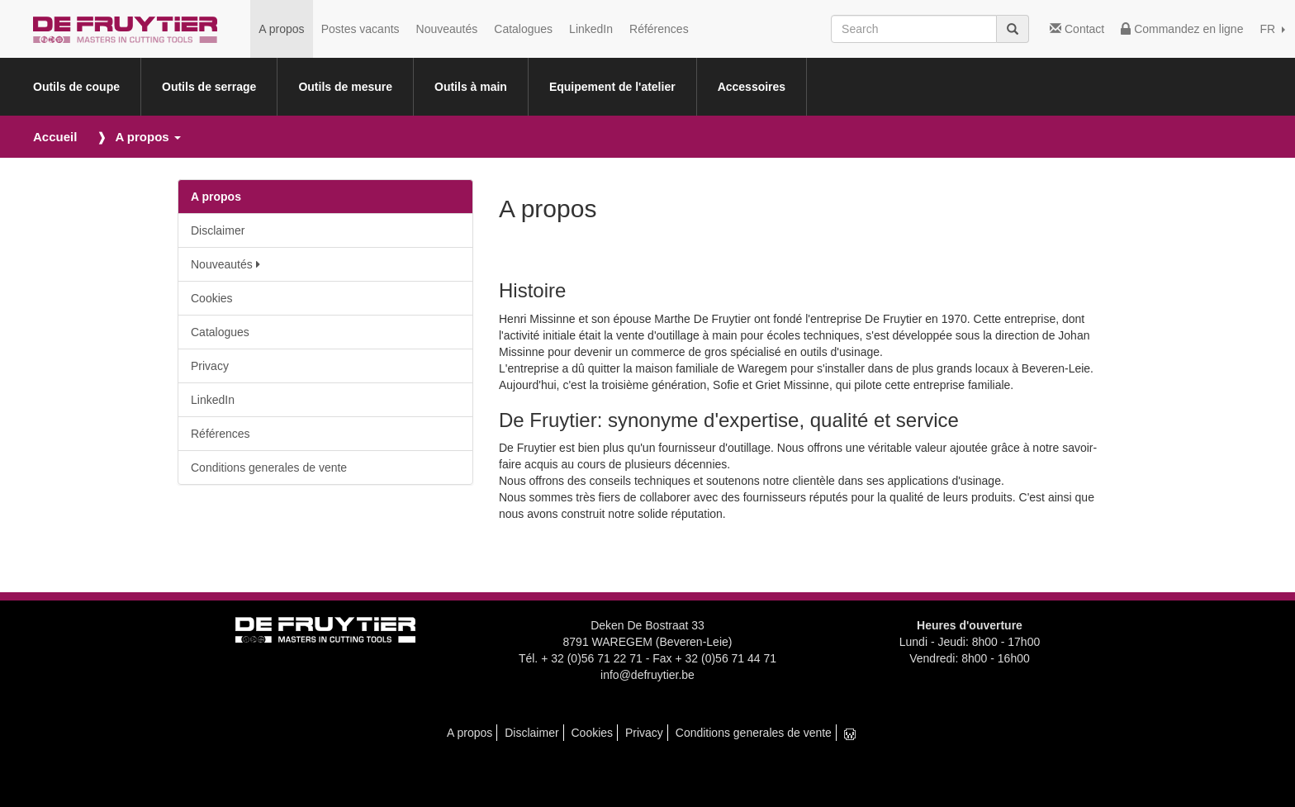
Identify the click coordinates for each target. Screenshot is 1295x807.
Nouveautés (447, 29)
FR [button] (1272, 29)
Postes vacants (360, 29)
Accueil (55, 137)
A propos (281, 29)
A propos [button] (147, 137)
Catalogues (523, 29)
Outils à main (470, 86)
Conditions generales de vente (269, 467)
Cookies (212, 298)
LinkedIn (591, 29)
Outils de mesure (345, 86)
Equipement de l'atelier (612, 86)
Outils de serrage (209, 86)
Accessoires (752, 86)
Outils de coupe (76, 86)
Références (659, 29)
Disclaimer (217, 230)
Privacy (210, 366)
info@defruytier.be (647, 674)
